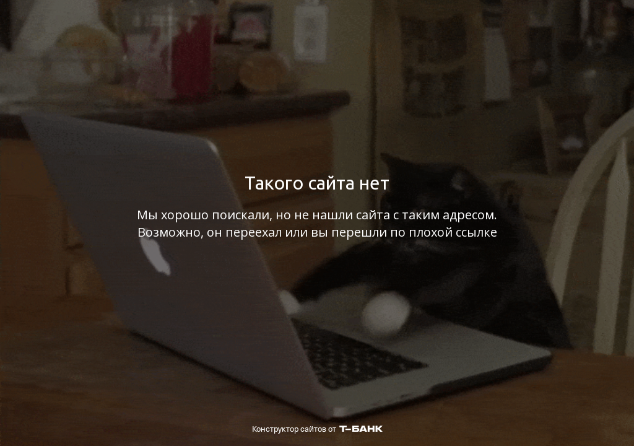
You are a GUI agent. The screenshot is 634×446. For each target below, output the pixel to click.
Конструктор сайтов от (317, 429)
